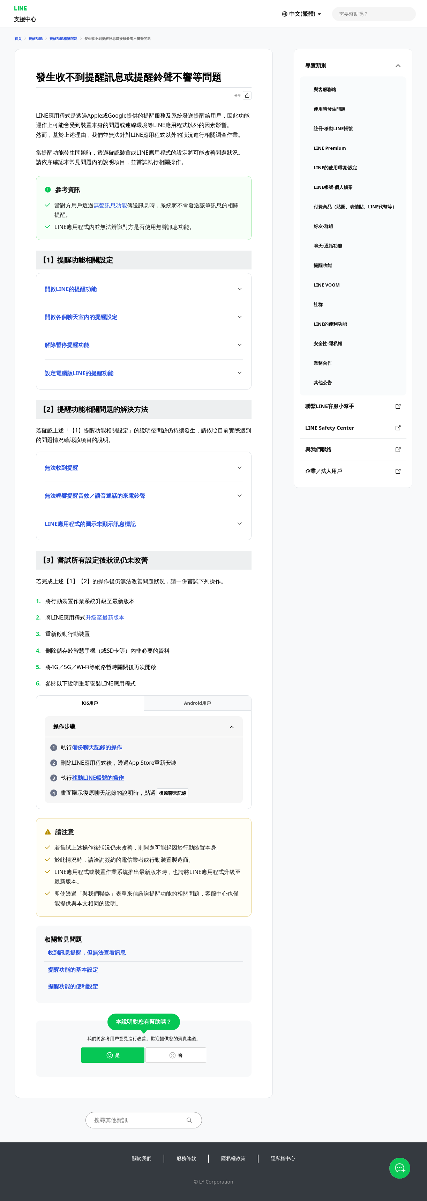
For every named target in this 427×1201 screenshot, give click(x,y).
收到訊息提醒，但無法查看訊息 (87, 952)
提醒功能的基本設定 (73, 969)
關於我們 (141, 1158)
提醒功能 (36, 38)
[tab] (90, 703)
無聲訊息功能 (110, 205)
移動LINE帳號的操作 (98, 777)
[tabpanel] (143, 759)
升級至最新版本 (105, 617)
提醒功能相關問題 (63, 38)
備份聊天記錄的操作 (97, 747)
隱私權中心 (283, 1158)
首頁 (18, 38)
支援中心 (25, 19)
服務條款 (186, 1158)
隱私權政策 (233, 1158)
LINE (20, 8)
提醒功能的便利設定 (73, 986)
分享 (243, 95)
